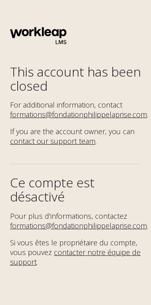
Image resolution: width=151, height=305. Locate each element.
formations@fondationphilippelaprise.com (78, 114)
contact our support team (52, 141)
